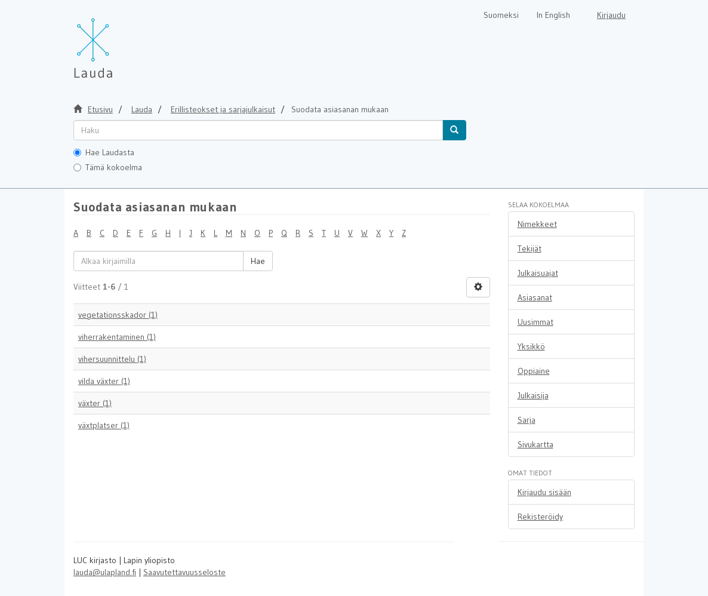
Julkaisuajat (538, 273)
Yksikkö (531, 346)
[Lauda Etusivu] (118, 42)
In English (553, 15)
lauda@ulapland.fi (104, 572)
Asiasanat (535, 297)
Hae (258, 261)
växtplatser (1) (104, 425)
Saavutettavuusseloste (184, 572)
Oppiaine (534, 370)
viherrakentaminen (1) (117, 336)
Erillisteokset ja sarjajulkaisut (223, 109)
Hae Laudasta (103, 152)
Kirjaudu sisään (544, 492)
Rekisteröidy (540, 516)
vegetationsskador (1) (118, 314)
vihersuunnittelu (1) (112, 359)
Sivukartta (535, 444)
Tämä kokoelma (107, 167)
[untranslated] (258, 130)
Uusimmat (535, 322)
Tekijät (529, 248)
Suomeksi (501, 15)
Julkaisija (533, 395)
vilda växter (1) (104, 381)
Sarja (526, 419)
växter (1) (95, 403)
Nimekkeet (537, 224)
